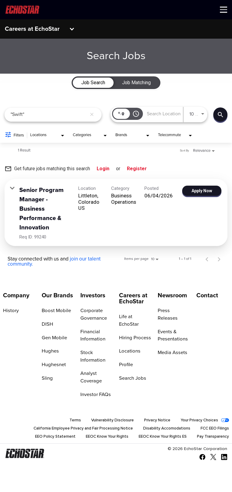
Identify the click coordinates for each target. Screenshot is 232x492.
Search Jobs (132, 378)
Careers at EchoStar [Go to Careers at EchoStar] (133, 298)
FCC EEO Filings (214, 430)
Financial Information (92, 335)
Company (16, 295)
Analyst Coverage (90, 378)
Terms (68, 421)
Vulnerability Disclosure (106, 421)
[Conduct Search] (220, 114)
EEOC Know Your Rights (98, 438)
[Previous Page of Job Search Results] (207, 259)
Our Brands (57, 295)
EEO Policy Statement (43, 438)
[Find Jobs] (220, 114)
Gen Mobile (54, 337)
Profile (125, 365)
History (10, 310)
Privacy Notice (153, 421)
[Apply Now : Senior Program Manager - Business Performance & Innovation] (201, 191)
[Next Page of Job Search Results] (219, 259)
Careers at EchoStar (32, 29)
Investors (92, 295)
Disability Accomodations (164, 430)
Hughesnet (53, 365)
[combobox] (49, 114)
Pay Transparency (211, 438)
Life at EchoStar (128, 320)
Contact (207, 295)
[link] (116, 212)
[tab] (93, 83)
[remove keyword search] (91, 114)
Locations (129, 351)
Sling (47, 378)
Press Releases (173, 310)
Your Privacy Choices (198, 421)
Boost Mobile (55, 310)
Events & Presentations (172, 328)
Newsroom (172, 295)
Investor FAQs (95, 395)
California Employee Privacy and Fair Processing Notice (75, 430)
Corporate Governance (93, 314)
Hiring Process (134, 337)
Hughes (50, 351)
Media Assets (172, 345)
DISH (47, 324)
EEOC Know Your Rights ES (157, 438)
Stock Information (92, 356)
